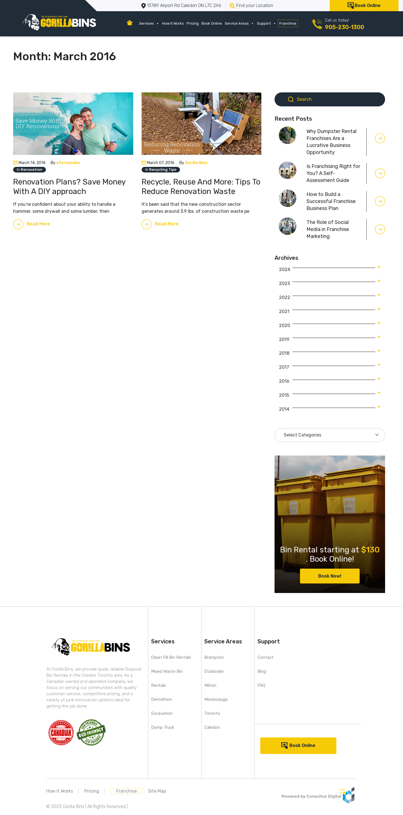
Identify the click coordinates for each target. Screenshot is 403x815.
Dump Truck (162, 727)
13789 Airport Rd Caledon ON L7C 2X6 (184, 5)
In (29, 169)
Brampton (214, 657)
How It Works (173, 23)
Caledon (212, 727)
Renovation (31, 169)
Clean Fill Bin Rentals (171, 657)
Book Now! (329, 576)
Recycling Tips (162, 169)
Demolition (161, 699)
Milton (210, 685)
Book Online (368, 5)
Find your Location (254, 5)
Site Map (157, 791)
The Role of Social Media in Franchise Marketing (327, 229)
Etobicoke (214, 671)
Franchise (287, 23)
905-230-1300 (344, 27)
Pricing (193, 23)
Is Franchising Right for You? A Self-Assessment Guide (333, 173)
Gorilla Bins (196, 162)
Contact (265, 657)
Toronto (212, 713)
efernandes (68, 162)
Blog (261, 671)
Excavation (162, 713)
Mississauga (216, 699)
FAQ (261, 685)
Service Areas (239, 23)
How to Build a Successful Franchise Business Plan (331, 201)
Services (149, 23)
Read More (38, 223)
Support (266, 23)
